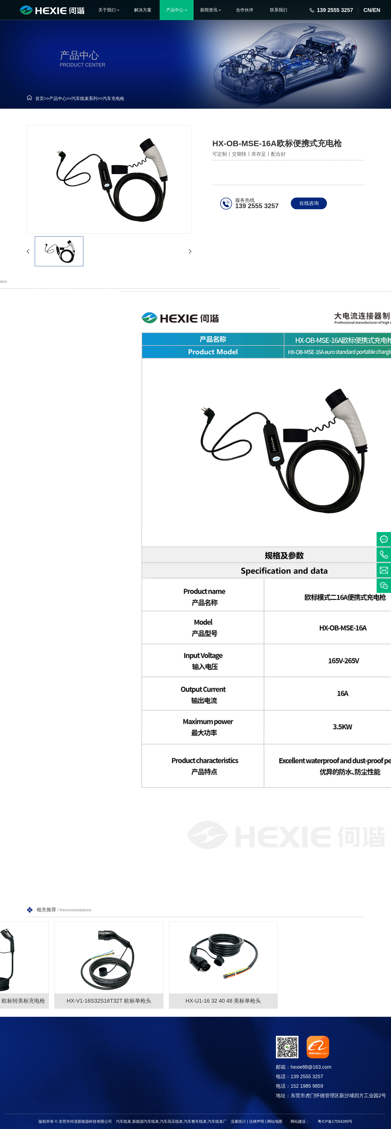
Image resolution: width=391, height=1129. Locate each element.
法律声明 (256, 1121)
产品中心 (53, 98)
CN (367, 10)
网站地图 (274, 1121)
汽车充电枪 (109, 98)
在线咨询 (310, 203)
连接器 (42, 1070)
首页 (35, 98)
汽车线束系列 (80, 98)
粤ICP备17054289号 (335, 1121)
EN (376, 10)
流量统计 (238, 1121)
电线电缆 (43, 1083)
